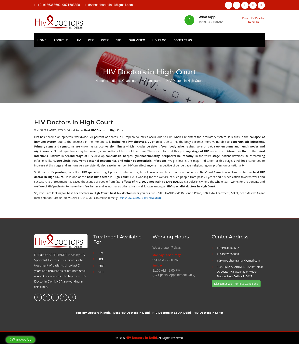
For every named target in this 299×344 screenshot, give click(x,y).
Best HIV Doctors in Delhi (131, 313)
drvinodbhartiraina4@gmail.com (110, 5)
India (113, 80)
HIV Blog (159, 40)
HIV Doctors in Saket (208, 313)
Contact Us (182, 40)
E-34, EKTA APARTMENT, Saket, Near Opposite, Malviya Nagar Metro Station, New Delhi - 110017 (240, 271)
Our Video (137, 40)
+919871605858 (228, 254)
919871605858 (151, 198)
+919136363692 (49, 5)
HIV (78, 40)
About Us (61, 40)
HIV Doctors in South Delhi (171, 313)
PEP (91, 40)
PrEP (105, 40)
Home (42, 40)
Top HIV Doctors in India (93, 313)
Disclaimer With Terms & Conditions (236, 283)
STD (119, 40)
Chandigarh (130, 80)
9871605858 (71, 5)
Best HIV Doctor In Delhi (253, 20)
